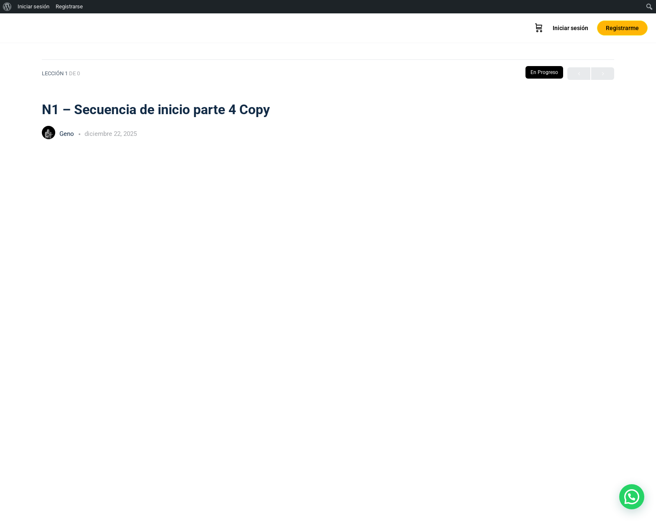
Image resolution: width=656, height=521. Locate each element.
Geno (67, 134)
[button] (631, 496)
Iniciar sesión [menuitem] (33, 6)
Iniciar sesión (570, 28)
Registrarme (622, 28)
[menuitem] (7, 6)
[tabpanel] (328, 325)
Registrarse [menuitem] (69, 6)
